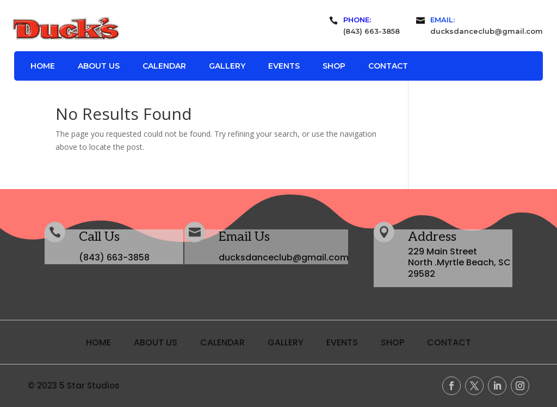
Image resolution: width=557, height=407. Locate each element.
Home (42, 66)
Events (284, 66)
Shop (334, 66)
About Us (99, 66)
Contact (388, 66)
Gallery (227, 66)
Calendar (164, 66)
